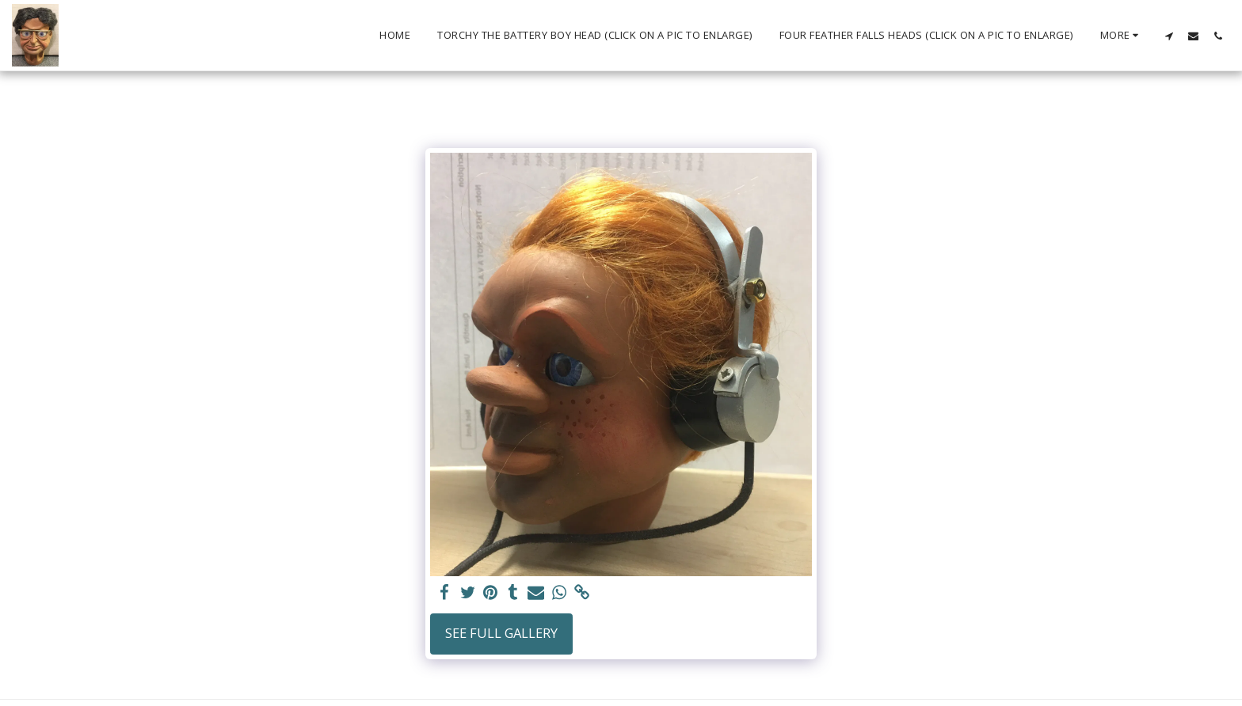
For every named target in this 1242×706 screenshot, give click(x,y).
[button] (1168, 35)
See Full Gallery (501, 633)
